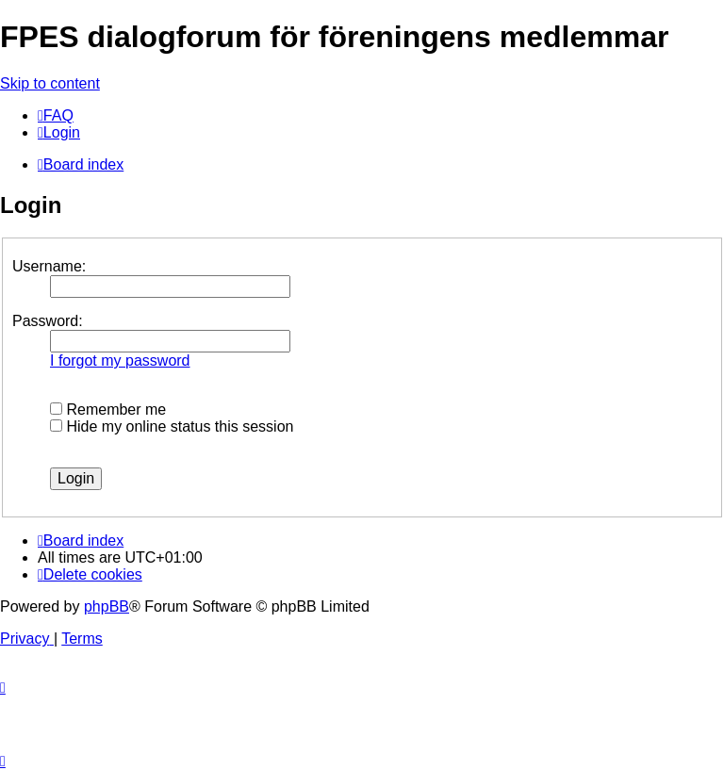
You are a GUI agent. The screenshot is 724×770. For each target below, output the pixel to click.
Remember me (108, 409)
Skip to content (50, 83)
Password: (47, 321)
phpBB (106, 606)
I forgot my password (120, 360)
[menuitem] (56, 115)
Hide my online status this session (171, 426)
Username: (49, 266)
